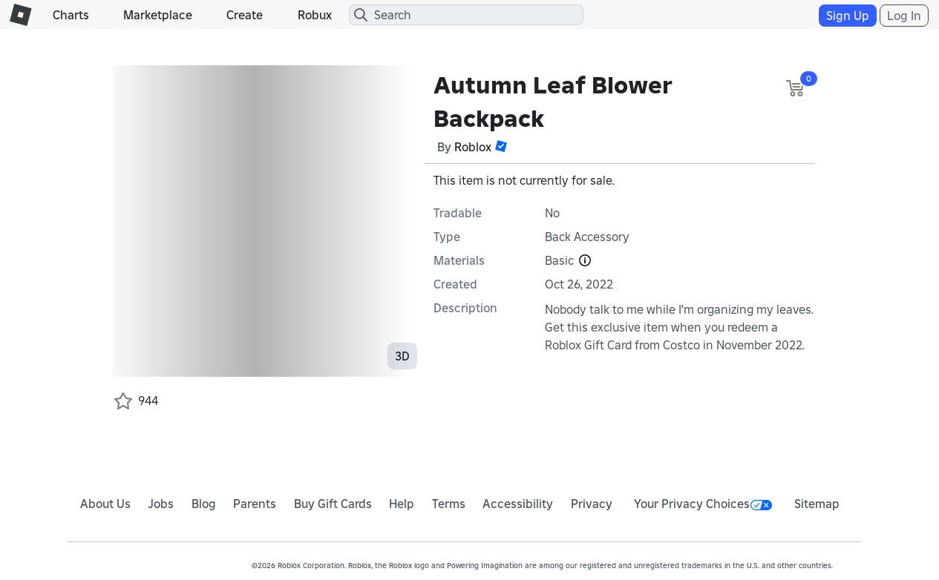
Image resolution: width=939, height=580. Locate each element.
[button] (501, 146)
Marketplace (157, 14)
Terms (448, 503)
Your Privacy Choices (703, 503)
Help (401, 503)
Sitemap (817, 503)
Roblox (472, 146)
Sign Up (847, 15)
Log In (904, 15)
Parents (254, 503)
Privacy (591, 503)
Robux (315, 14)
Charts (71, 14)
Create (244, 14)
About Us (105, 503)
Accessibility (517, 503)
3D (402, 356)
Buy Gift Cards (333, 503)
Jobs (161, 503)
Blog (204, 503)
